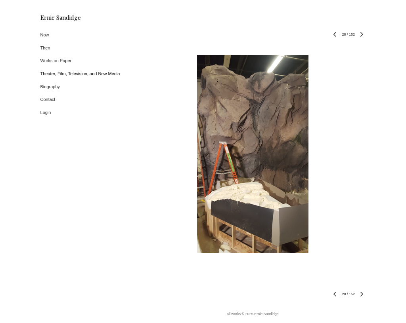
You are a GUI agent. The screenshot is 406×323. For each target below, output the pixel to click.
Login (45, 112)
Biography (50, 86)
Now (44, 34)
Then (45, 48)
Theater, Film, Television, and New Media (80, 73)
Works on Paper (56, 60)
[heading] (60, 17)
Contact (48, 99)
